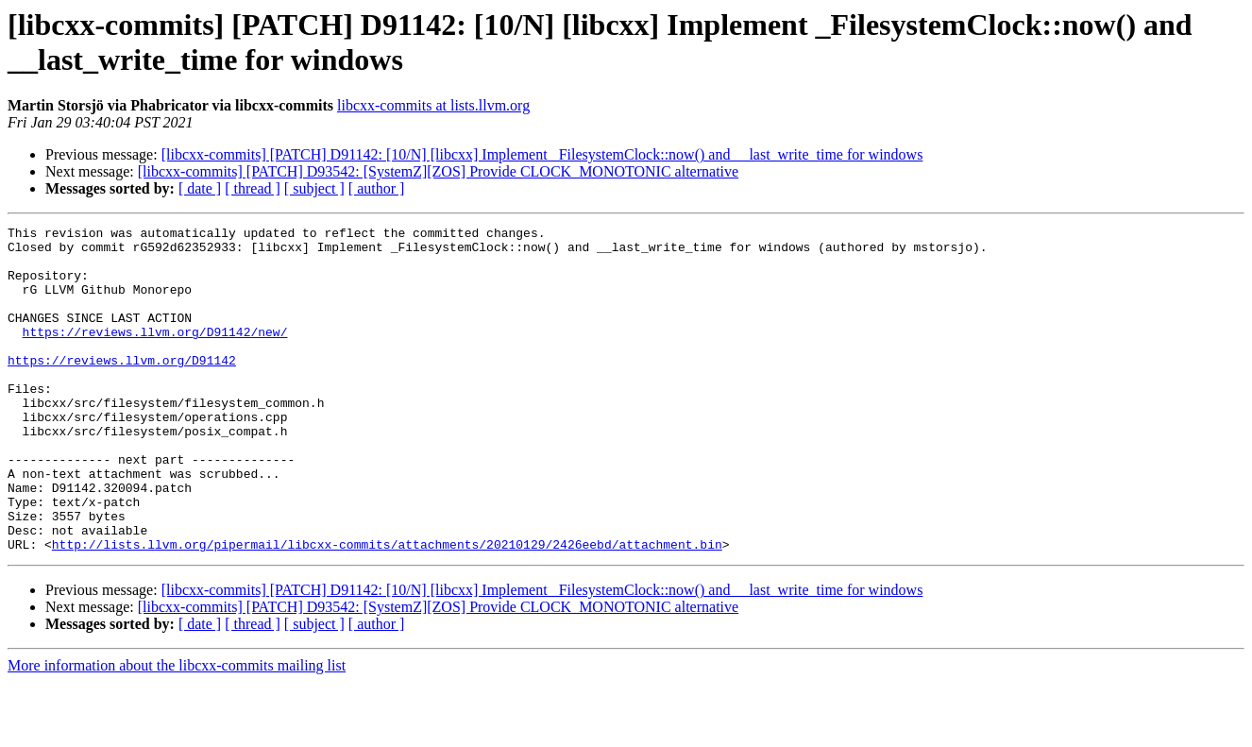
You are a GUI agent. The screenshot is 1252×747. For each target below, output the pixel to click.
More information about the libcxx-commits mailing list (177, 730)
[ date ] (199, 188)
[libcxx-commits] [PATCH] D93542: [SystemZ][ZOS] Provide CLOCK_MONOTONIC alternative (438, 171)
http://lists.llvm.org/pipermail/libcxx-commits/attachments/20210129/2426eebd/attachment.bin (387, 609)
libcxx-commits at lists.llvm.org (433, 105)
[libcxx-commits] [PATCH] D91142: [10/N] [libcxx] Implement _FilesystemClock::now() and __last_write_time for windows (542, 154)
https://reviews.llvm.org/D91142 (122, 388)
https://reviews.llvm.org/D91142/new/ (155, 354)
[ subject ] (314, 188)
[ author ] (376, 188)
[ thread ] (252, 188)
